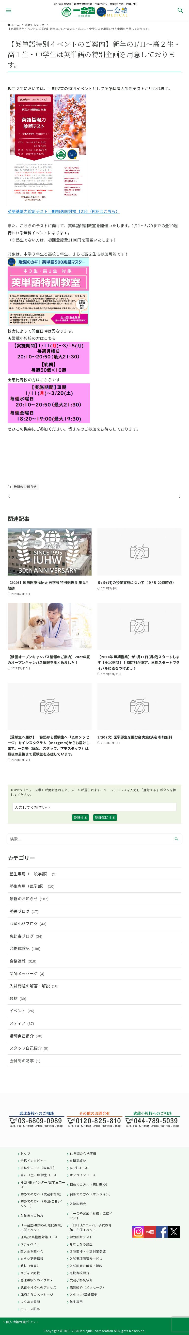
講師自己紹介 (26, 1050)
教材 (18, 1012)
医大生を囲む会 (32, 1251)
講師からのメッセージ (36, 1294)
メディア (22, 1037)
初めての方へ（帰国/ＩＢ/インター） (41, 1203)
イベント (22, 1025)
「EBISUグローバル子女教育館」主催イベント (91, 1227)
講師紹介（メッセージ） (88, 1287)
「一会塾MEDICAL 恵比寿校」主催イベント (42, 1227)
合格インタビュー (33, 1160)
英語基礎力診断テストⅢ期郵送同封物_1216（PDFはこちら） (64, 211)
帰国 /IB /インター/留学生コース (42, 1184)
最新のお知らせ (25, 486)
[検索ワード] (95, 853)
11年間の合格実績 (83, 1153)
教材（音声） (30, 1265)
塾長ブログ (24, 925)
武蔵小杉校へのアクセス (38, 1287)
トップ (25, 1153)
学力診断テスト (81, 1237)
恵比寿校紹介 (79, 1273)
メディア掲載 (30, 1273)
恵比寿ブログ (26, 950)
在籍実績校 (78, 1160)
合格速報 (23, 975)
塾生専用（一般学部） (33, 888)
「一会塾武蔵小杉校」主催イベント (91, 1215)
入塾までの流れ (32, 1215)
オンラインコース (83, 1175)
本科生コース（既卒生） (38, 1167)
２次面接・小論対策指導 (88, 1251)
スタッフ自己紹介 (29, 1062)
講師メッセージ (27, 987)
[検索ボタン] (180, 10)
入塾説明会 (78, 1203)
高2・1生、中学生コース (38, 1175)
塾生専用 (76, 1301)
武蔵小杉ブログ (28, 938)
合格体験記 (25, 963)
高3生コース (79, 1167)
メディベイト (30, 1244)
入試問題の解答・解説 (34, 1000)
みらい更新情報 (32, 1258)
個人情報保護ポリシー (22, 1321)
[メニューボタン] (9, 10)
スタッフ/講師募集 (83, 1294)
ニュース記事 (30, 1308)
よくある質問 (30, 1301)
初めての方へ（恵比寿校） (89, 1184)
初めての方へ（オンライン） (91, 1194)
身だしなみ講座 (81, 1244)
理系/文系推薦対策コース (39, 1237)
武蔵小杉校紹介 (81, 1280)
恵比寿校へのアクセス (36, 1280)
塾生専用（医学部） (32, 900)
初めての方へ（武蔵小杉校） (41, 1194)
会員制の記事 (25, 1075)
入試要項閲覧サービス (86, 1258)
